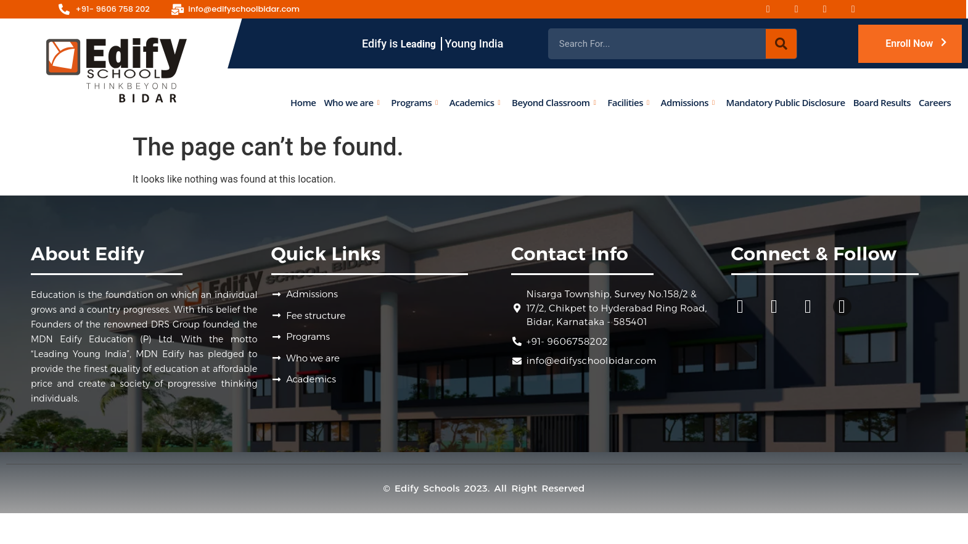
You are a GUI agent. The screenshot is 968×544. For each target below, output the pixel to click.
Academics (474, 102)
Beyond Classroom (554, 102)
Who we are (351, 102)
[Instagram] (804, 9)
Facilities (628, 102)
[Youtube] (832, 9)
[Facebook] (775, 9)
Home (303, 102)
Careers (935, 102)
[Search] (781, 44)
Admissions (687, 102)
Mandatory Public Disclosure (785, 102)
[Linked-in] (860, 9)
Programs (414, 102)
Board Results (881, 102)
